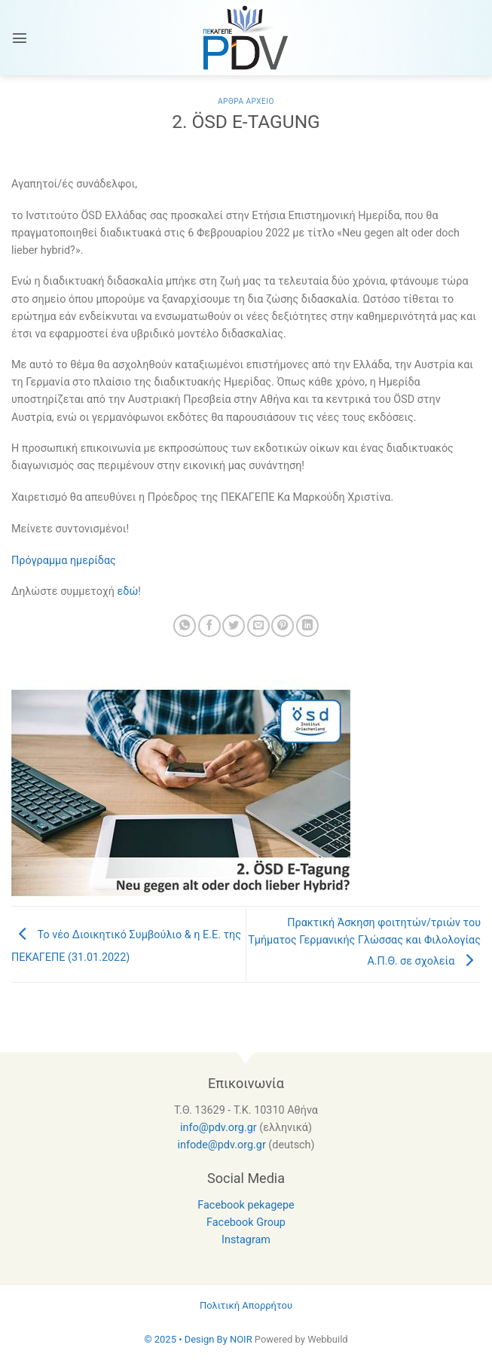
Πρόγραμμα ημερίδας (63, 560)
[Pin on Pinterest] (282, 625)
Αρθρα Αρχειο (246, 101)
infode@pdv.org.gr (221, 1145)
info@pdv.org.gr (218, 1127)
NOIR (241, 1339)
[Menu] (19, 37)
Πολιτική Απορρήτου (246, 1305)
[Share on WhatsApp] (184, 625)
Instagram (246, 1239)
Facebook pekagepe (245, 1205)
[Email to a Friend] (258, 625)
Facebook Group (246, 1222)
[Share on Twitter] (233, 625)
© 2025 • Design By (187, 1339)
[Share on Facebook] (209, 625)
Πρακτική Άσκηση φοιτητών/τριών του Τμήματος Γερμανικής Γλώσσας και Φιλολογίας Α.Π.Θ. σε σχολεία (364, 942)
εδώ (128, 591)
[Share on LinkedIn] (307, 625)
